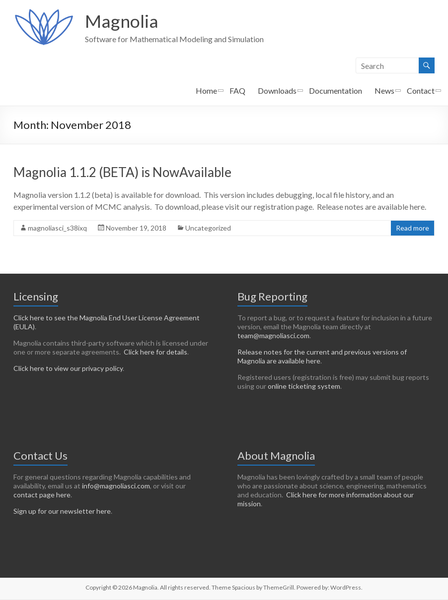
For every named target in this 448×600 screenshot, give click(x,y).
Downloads (277, 91)
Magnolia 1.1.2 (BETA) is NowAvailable (122, 172)
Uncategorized (208, 228)
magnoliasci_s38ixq (57, 228)
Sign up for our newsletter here (62, 511)
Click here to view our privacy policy (68, 368)
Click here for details (155, 352)
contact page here (42, 495)
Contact (421, 91)
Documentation (335, 91)
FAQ (237, 91)
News (384, 91)
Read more (412, 228)
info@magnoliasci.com (116, 486)
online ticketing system (304, 386)
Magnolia (122, 21)
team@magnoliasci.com (273, 336)
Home (206, 91)
